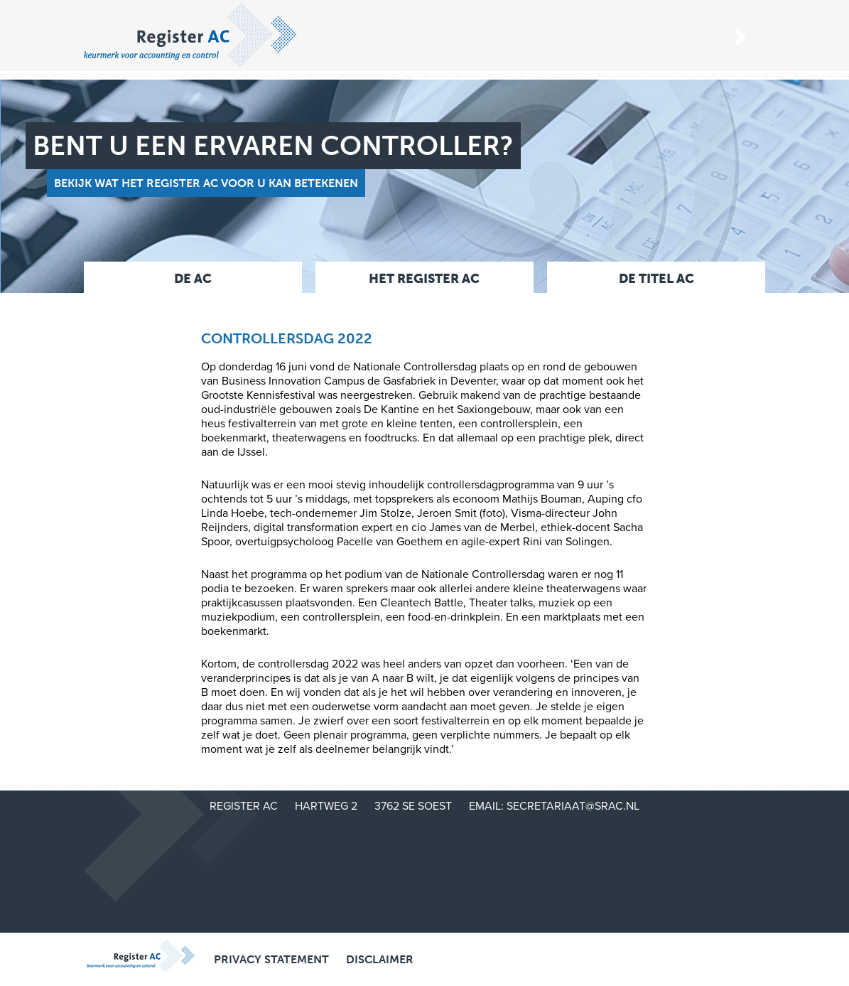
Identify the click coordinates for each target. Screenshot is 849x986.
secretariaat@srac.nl (573, 806)
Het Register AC (424, 278)
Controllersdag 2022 (286, 338)
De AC (193, 278)
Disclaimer (379, 959)
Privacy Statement (271, 959)
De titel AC (656, 278)
